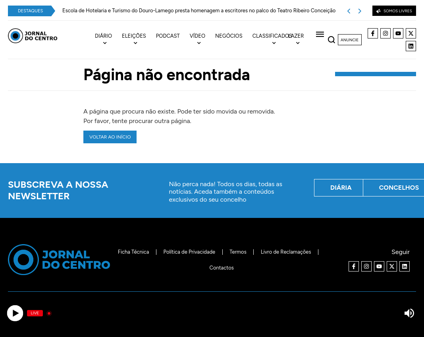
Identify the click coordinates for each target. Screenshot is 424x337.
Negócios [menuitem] (229, 36)
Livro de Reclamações (286, 252)
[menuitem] (108, 39)
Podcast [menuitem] (168, 36)
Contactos (222, 268)
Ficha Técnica (133, 252)
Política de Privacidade (189, 252)
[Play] (15, 313)
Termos (238, 252)
